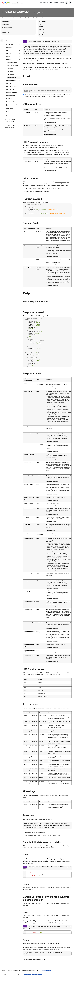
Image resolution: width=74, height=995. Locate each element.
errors (27, 319)
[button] (25, 871)
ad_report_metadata (11, 86)
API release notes (10, 116)
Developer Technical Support (28, 970)
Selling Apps (14, 17)
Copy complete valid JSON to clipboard (35, 202)
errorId (30, 325)
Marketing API (35, 17)
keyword (8, 59)
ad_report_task (10, 89)
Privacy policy (35, 974)
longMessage (31, 331)
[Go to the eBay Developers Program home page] (12, 2)
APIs (38, 970)
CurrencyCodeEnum (41, 209)
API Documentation (7, 27)
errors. (28, 391)
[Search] (70, 2)
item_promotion (10, 95)
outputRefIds (31, 334)
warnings (27, 356)
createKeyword (11, 68)
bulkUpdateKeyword (12, 65)
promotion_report (11, 101)
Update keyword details (38, 832)
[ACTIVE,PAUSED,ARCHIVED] (57, 213)
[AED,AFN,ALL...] (53, 209)
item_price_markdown (12, 92)
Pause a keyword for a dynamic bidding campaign (45, 835)
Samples (41, 35)
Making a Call (48, 819)
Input (40, 24)
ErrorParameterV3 (37, 340)
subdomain (31, 348)
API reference (9, 44)
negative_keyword (11, 80)
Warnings (41, 32)
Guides (4, 30)
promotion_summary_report (12, 104)
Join (41, 2)
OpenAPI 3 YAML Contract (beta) (13, 126)
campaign (9, 56)
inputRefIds (31, 327)
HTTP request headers (29, 154)
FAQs (3, 970)
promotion (9, 98)
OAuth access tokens (31, 191)
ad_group (8, 53)
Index (7, 111)
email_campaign (10, 108)
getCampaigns (32, 67)
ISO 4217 (68, 250)
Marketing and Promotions (24, 17)
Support (62, 2)
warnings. (28, 538)
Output (41, 26)
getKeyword (10, 71)
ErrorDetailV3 (33, 321)
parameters (31, 339)
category (30, 322)
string (36, 112)
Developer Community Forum (13, 970)
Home (3, 17)
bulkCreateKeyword (12, 62)
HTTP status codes (38, 675)
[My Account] (66, 2)
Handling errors (64, 708)
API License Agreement (47, 970)
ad (7, 50)
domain (30, 324)
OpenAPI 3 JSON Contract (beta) (13, 120)
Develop (45, 2)
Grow (50, 2)
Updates (56, 2)
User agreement (27, 974)
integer (37, 325)
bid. (27, 246)
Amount (31, 207)
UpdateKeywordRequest (33, 204)
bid (26, 206)
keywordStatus (29, 213)
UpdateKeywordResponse (33, 318)
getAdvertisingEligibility (41, 53)
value (29, 210)
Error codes (42, 29)
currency (30, 209)
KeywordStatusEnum (42, 213)
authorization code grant (62, 182)
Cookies (40, 974)
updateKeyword (11, 77)
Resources (9, 47)
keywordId (28, 353)
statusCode (28, 354)
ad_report (9, 83)
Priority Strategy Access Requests (53, 50)
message (30, 333)
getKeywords (10, 74)
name (31, 342)
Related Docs (5, 32)
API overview (9, 41)
